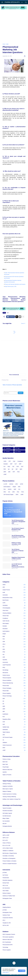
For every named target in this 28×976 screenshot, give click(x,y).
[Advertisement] (14, 25)
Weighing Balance (7, 907)
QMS (21, 469)
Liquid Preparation (14, 665)
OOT (22, 466)
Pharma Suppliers (14, 693)
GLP (16, 463)
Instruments (14, 662)
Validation (14, 742)
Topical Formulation (7, 808)
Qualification (14, 714)
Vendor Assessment (14, 745)
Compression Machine (8, 917)
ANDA (14, 584)
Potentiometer (6, 877)
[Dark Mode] (22, 2)
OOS (17, 466)
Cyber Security (14, 621)
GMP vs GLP (5, 837)
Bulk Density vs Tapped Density (10, 853)
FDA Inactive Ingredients (8, 937)
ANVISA (11, 484)
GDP (11, 463)
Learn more (5, 972)
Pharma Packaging (14, 688)
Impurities (14, 659)
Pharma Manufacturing (14, 683)
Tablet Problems (14, 732)
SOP (14, 471)
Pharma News (14, 685)
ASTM (21, 484)
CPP (10, 461)
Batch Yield (5, 764)
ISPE (13, 491)
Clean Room (14, 610)
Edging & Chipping (7, 791)
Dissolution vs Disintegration (9, 858)
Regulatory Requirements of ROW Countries (18, 558)
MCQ (14, 667)
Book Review (14, 600)
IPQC (9, 466)
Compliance (20, 461)
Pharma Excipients (14, 678)
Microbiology (14, 670)
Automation (14, 595)
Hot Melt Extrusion (7, 815)
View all (22, 323)
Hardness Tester (6, 915)
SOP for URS (6, 925)
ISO (13, 466)
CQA (14, 461)
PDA (18, 491)
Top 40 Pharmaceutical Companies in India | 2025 (18, 536)
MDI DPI (4, 823)
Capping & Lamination (8, 786)
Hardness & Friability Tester (9, 895)
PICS (22, 491)
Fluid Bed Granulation (7, 810)
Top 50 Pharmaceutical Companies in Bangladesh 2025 (18, 522)
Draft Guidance (7, 486)
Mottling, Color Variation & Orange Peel (11, 799)
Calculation (14, 605)
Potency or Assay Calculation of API (16, 543)
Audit (14, 592)
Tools (18, 471)
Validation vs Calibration (8, 850)
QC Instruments (6, 888)
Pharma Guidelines (14, 680)
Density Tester (6, 882)
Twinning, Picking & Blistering (9, 796)
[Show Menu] (2, 2)
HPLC (14, 644)
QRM (5, 471)
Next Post (23, 380)
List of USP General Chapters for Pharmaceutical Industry (18, 565)
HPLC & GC (5, 885)
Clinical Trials (14, 615)
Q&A (7, 44)
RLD (14, 716)
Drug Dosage (6, 767)
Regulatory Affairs (14, 719)
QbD (9, 471)
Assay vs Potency (7, 842)
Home (4, 44)
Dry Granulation (6, 821)
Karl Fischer (5, 875)
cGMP (5, 474)
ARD (14, 587)
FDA (5, 489)
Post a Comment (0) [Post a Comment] (14, 374)
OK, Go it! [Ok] (22, 970)
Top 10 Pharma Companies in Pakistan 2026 (18, 551)
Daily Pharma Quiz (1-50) (10, 286)
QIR (16, 469)
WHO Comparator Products (9, 934)
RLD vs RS (5, 840)
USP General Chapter (8, 494)
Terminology (5, 947)
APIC (16, 484)
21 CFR (5, 484)
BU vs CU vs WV (6, 845)
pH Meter (5, 872)
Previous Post (5, 380)
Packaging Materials (7, 826)
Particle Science (14, 675)
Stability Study (14, 727)
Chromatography (14, 608)
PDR (5, 469)
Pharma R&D (14, 691)
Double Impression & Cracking (9, 794)
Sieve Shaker (6, 890)
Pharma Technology (14, 696)
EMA (19, 486)
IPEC (5, 491)
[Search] (26, 2)
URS (14, 735)
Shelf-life (5, 772)
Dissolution (14, 628)
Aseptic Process (14, 590)
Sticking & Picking (7, 783)
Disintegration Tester (7, 898)
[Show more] (23, 316)
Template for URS (7, 922)
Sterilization (14, 729)
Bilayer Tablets (6, 818)
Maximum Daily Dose (7, 769)
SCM (14, 722)
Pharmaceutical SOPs (8, 944)
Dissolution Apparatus (7, 880)
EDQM (14, 486)
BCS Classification (7, 942)
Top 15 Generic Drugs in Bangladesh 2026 (18, 529)
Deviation (6, 463)
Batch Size (5, 761)
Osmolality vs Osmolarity (8, 855)
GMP (20, 463)
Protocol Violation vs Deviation (9, 861)
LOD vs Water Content (8, 848)
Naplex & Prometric (7, 774)
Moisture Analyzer (7, 893)
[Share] (24, 56)
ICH (4, 466)
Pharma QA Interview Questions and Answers (15, 284)
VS (14, 740)
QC (12, 469)
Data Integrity (14, 623)
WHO (17, 494)
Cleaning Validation (14, 613)
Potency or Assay (6, 759)
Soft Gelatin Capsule (7, 813)
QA (9, 469)
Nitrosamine (14, 672)
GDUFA (9, 489)
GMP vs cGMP (6, 835)
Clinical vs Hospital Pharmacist (9, 863)
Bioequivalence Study (14, 597)
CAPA (5, 461)
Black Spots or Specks (8, 788)
